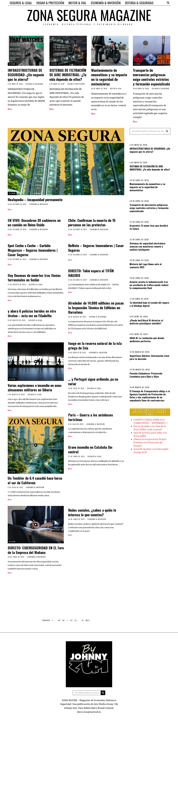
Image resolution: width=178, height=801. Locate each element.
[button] (167, 131)
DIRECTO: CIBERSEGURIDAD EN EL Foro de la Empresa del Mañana (36, 552)
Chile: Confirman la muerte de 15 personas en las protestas (91, 223)
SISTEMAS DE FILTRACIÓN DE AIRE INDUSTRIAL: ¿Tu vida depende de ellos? (67, 75)
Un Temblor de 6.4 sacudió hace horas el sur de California (36, 482)
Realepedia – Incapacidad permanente (35, 199)
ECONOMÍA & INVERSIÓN (106, 2)
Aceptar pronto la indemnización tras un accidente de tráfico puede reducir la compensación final (149, 285)
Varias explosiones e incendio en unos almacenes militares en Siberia (35, 388)
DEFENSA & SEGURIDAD (139, 2)
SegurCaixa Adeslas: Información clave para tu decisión (149, 357)
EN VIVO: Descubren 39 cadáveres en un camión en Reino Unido (34, 223)
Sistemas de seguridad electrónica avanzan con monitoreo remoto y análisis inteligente (147, 246)
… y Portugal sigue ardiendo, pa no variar (93, 382)
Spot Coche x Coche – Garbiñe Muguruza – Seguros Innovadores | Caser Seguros (33, 250)
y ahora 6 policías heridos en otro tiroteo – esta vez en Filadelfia (32, 314)
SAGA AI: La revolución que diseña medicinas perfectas (147, 339)
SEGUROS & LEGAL (21, 2)
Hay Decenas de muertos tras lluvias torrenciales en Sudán (34, 278)
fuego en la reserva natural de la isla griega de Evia (95, 346)
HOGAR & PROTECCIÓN (50, 2)
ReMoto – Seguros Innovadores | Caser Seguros (96, 248)
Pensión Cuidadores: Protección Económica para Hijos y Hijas (146, 375)
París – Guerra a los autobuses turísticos (89, 418)
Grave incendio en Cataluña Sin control (89, 451)
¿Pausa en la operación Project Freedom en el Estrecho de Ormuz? (150, 442)
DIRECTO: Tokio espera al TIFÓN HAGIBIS (91, 273)
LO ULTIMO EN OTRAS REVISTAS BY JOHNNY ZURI (150, 412)
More (10, 109)
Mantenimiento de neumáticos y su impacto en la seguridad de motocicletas (109, 77)
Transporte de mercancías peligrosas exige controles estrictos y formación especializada (151, 77)
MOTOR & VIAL (77, 2)
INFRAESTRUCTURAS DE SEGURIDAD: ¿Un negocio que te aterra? (26, 75)
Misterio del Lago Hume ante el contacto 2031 (146, 265)
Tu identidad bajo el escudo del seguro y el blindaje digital (149, 304)
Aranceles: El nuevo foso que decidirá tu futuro (149, 227)
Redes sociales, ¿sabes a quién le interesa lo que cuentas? (92, 514)
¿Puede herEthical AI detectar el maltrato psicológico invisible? (146, 322)
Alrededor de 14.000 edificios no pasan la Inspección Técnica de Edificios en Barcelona (96, 307)
